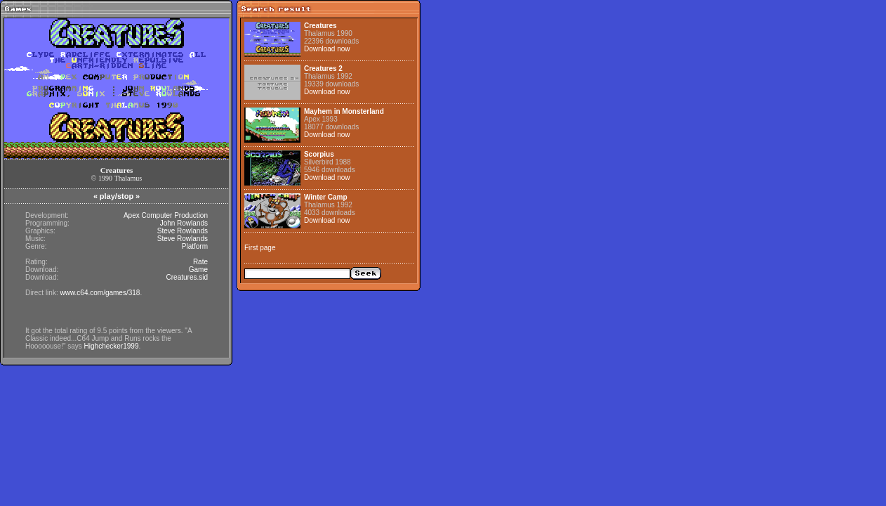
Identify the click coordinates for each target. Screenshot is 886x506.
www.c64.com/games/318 (100, 293)
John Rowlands (184, 223)
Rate (200, 262)
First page (259, 248)
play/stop (116, 196)
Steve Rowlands (182, 231)
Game (198, 269)
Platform (195, 246)
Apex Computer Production (166, 215)
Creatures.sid (187, 277)
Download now (327, 49)
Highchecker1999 (111, 346)
